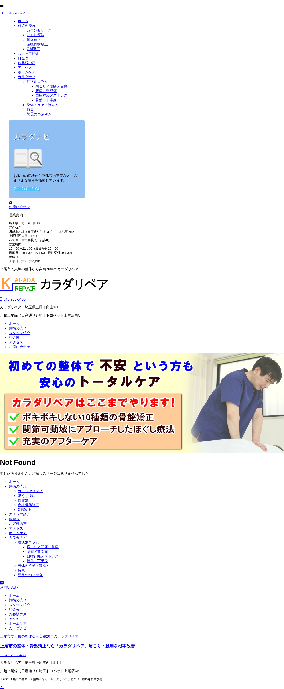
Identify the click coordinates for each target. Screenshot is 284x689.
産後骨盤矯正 (28, 505)
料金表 (14, 337)
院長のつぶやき (30, 575)
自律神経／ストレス (43, 556)
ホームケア (18, 533)
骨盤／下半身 (37, 561)
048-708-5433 (13, 299)
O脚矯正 (24, 510)
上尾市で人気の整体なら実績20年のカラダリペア (39, 636)
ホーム (14, 323)
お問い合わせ (19, 347)
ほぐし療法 (27, 496)
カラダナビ (18, 537)
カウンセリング (30, 491)
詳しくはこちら (27, 189)
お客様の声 (18, 524)
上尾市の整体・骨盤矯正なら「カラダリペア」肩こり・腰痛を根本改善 (67, 646)
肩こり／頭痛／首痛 (43, 547)
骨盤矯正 (25, 500)
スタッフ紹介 (19, 333)
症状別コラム (28, 542)
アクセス (16, 342)
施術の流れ (18, 328)
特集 (21, 570)
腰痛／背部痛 (37, 551)
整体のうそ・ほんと (34, 565)
